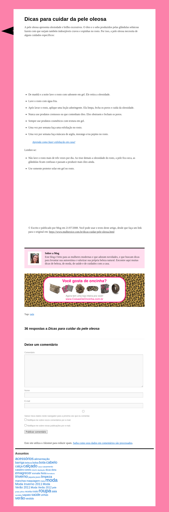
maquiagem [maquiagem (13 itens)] (33, 480)
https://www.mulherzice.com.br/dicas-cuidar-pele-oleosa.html (81, 231)
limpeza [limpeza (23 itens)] (46, 476)
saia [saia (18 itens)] (54, 491)
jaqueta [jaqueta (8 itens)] (31, 477)
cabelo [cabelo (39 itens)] (51, 462)
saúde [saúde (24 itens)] (36, 494)
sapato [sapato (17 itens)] (26, 494)
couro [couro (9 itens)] (34, 470)
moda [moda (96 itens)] (51, 480)
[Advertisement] (84, 64)
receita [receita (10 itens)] (28, 491)
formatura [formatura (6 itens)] (51, 473)
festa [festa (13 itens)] (44, 473)
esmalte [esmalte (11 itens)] (36, 473)
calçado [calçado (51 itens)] (30, 466)
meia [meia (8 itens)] (42, 481)
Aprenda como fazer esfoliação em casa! (53, 142)
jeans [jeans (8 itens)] (38, 477)
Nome (27, 390)
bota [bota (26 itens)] (42, 462)
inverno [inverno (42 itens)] (21, 476)
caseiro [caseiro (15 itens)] (19, 469)
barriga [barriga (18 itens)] (19, 462)
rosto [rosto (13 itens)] (35, 491)
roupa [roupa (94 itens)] (45, 490)
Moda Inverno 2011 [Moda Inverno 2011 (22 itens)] (28, 484)
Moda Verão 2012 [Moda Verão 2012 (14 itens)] (41, 487)
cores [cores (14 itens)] (27, 469)
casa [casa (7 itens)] (40, 467)
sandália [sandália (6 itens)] (18, 495)
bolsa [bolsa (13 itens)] (35, 462)
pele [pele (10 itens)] (54, 487)
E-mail (27, 401)
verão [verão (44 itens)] (20, 498)
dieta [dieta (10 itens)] (53, 470)
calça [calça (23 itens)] (19, 466)
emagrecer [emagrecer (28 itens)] (23, 473)
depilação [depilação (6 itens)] (41, 470)
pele (32, 314)
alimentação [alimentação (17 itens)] (42, 459)
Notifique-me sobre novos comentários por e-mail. (49, 420)
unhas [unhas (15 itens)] (44, 494)
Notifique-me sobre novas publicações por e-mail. (49, 426)
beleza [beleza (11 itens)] (28, 462)
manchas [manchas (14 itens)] (20, 480)
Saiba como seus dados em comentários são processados (102, 443)
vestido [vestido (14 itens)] (30, 498)
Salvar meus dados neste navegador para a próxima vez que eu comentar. (57, 416)
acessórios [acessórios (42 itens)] (24, 458)
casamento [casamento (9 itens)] (47, 466)
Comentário (29, 352)
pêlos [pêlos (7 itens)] (22, 492)
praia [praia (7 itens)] (17, 492)
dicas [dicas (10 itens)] (48, 470)
